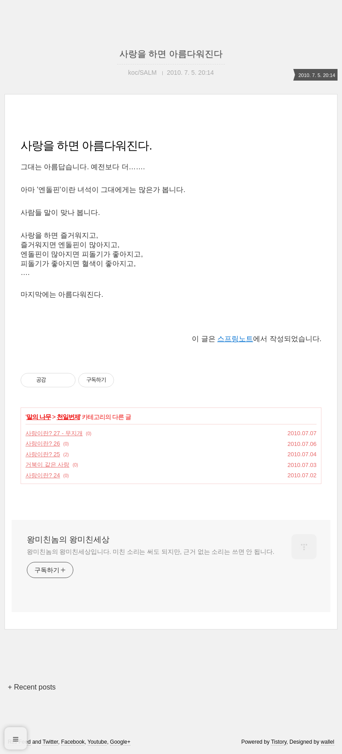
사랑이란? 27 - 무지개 (54, 433)
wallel (327, 742)
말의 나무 (38, 416)
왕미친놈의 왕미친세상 (68, 539)
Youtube (97, 742)
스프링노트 (235, 339)
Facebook (73, 742)
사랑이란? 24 (42, 475)
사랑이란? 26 (42, 443)
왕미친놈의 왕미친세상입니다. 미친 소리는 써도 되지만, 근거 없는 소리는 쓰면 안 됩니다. (150, 551)
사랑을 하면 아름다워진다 (171, 54)
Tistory (279, 742)
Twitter (50, 742)
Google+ (120, 742)
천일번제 (68, 416)
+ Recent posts (31, 687)
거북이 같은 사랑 (47, 464)
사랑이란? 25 (42, 454)
